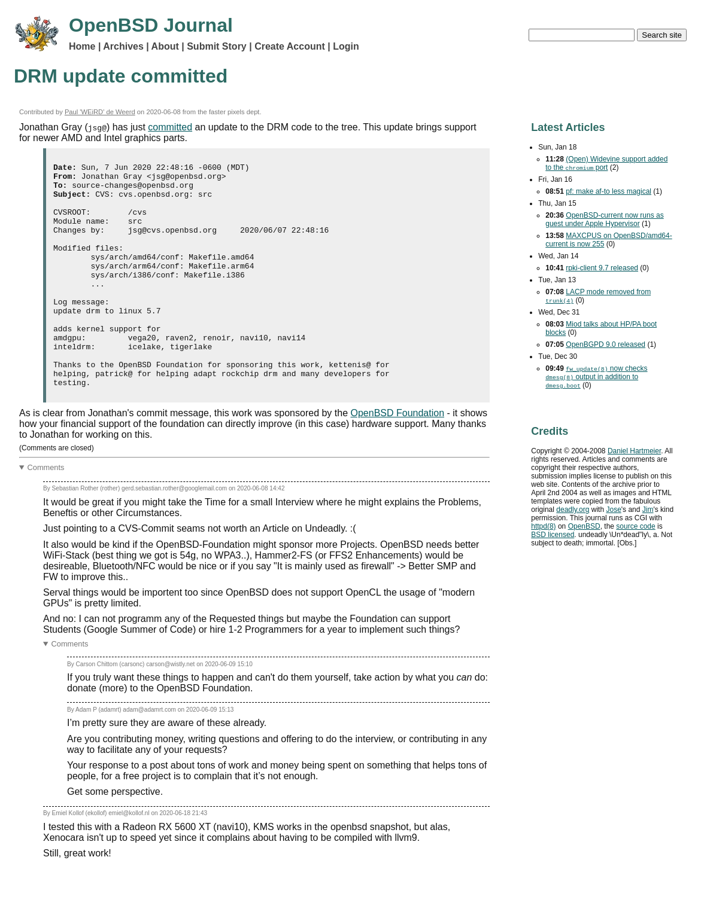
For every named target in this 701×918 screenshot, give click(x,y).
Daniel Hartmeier (634, 451)
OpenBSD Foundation (398, 458)
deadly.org (572, 509)
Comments (46, 512)
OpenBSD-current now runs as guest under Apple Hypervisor (604, 219)
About (165, 46)
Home (82, 46)
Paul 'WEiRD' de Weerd (100, 111)
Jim (648, 509)
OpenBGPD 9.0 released (605, 344)
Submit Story (217, 46)
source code (635, 526)
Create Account (289, 46)
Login (346, 46)
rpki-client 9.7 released (602, 268)
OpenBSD (584, 526)
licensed (552, 534)
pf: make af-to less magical (608, 191)
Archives (123, 46)
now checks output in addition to (596, 376)
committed (170, 127)
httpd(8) (543, 526)
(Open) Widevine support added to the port (606, 163)
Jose (613, 509)
